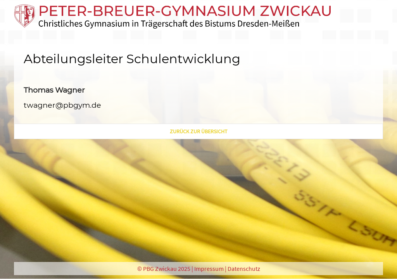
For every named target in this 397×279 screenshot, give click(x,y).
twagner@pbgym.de (62, 105)
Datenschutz (244, 268)
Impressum (209, 268)
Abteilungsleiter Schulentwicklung (132, 58)
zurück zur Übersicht (199, 131)
